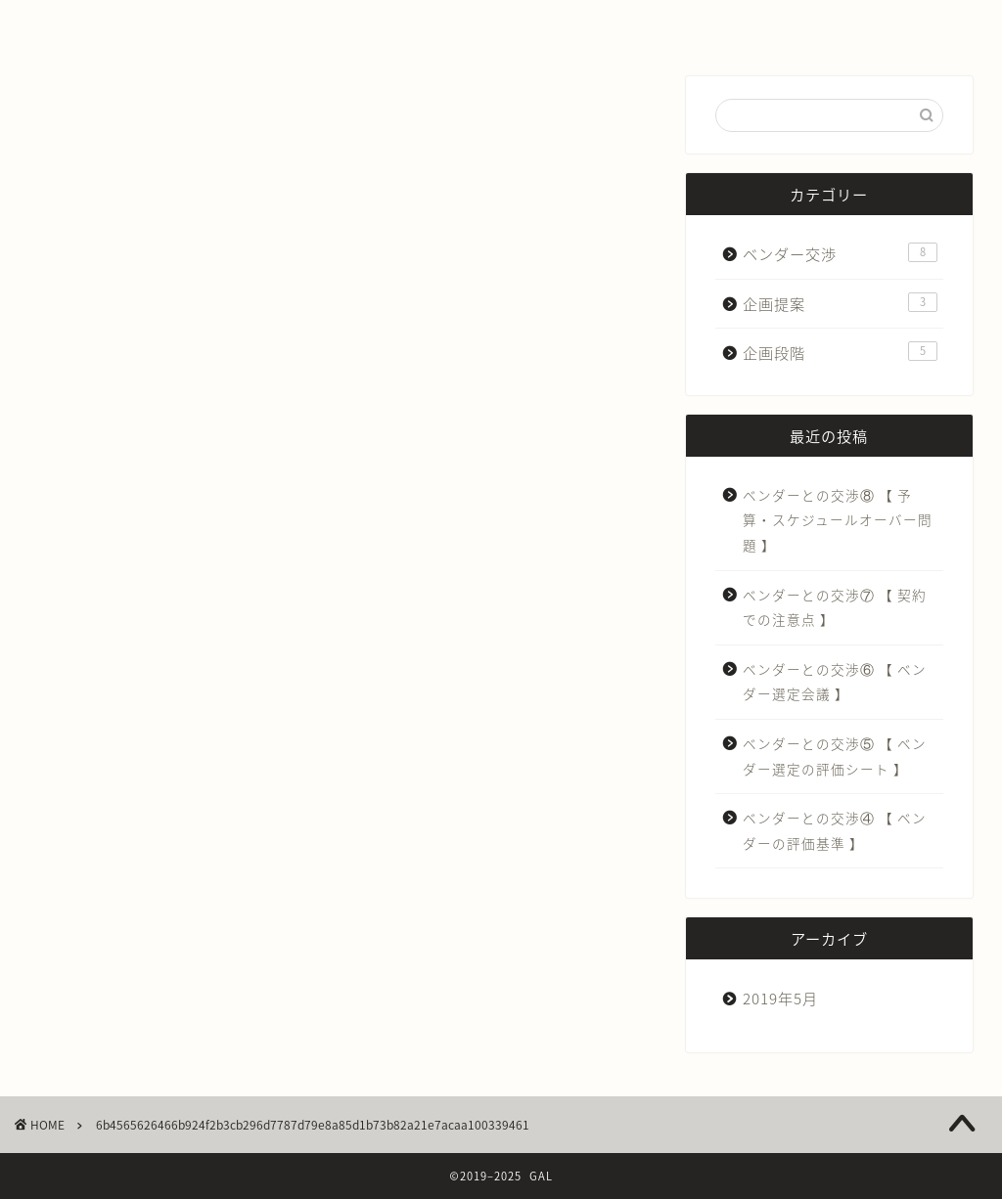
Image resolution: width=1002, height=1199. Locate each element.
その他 (855, 23)
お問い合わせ (619, 23)
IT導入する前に (384, 23)
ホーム (147, 23)
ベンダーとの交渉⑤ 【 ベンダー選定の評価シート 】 (835, 755)
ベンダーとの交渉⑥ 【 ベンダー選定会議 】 (835, 681)
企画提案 (840, 303)
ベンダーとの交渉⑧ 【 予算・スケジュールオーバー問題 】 (838, 520)
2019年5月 (780, 998)
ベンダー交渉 (840, 254)
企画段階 (840, 352)
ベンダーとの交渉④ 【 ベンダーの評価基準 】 (835, 830)
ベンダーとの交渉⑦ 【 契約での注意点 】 (835, 607)
